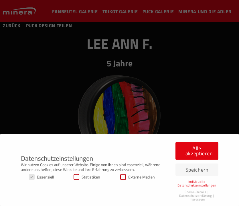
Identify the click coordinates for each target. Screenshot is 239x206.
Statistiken (87, 178)
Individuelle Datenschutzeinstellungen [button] (196, 185)
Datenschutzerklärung (196, 197)
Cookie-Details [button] (196, 193)
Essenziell (41, 178)
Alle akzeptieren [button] (199, 152)
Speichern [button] (197, 171)
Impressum (197, 200)
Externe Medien (137, 178)
